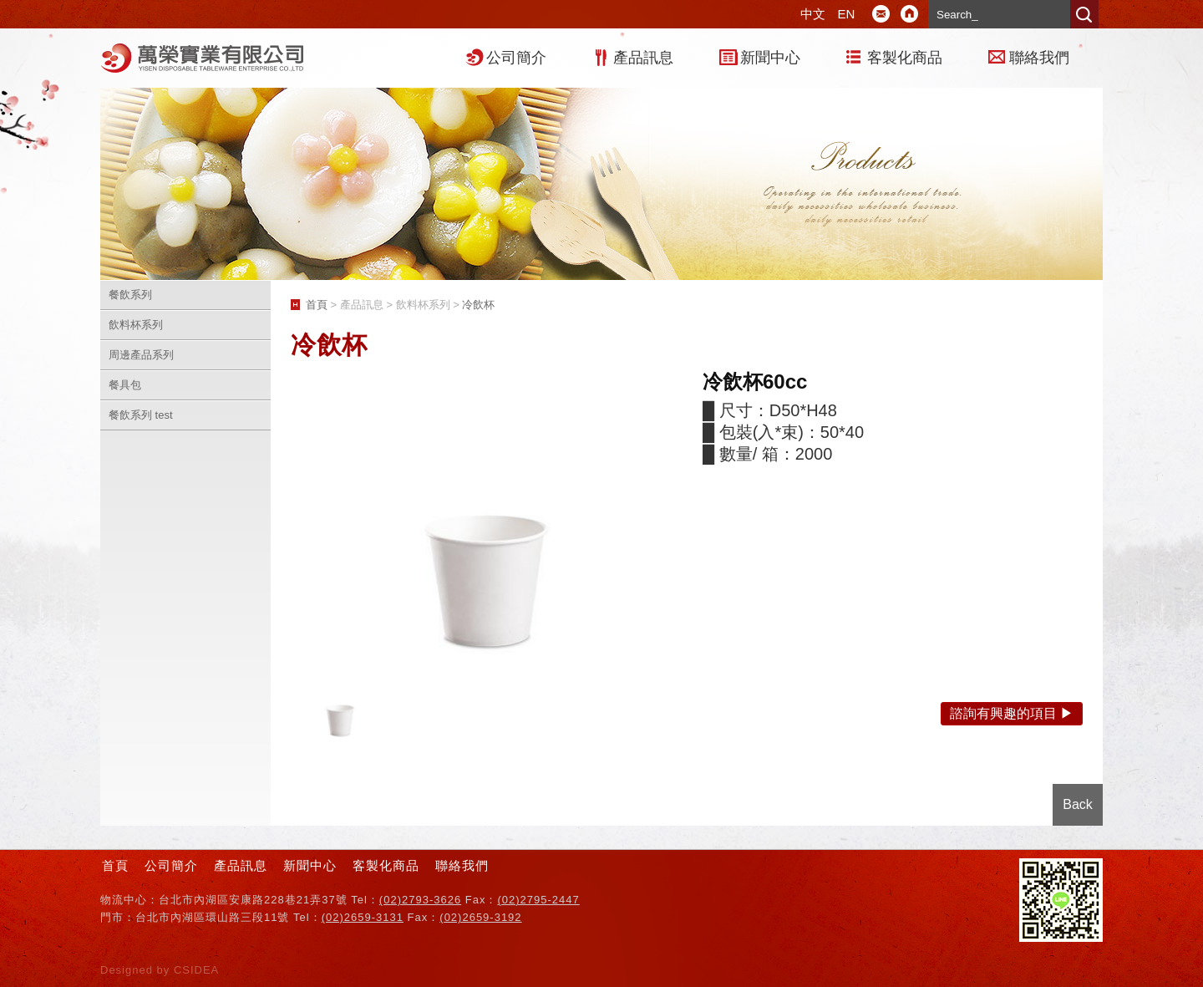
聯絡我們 (1039, 57)
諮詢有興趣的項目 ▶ (1012, 713)
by (165, 970)
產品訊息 (643, 57)
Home (910, 14)
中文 (812, 14)
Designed (128, 970)
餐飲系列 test (141, 415)
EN (846, 14)
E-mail (881, 14)
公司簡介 (516, 57)
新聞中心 (770, 57)
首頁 (316, 304)
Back (1078, 804)
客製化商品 (904, 57)
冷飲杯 (478, 304)
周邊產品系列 (141, 355)
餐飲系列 (130, 294)
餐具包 (125, 385)
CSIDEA (196, 970)
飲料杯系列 (136, 324)
